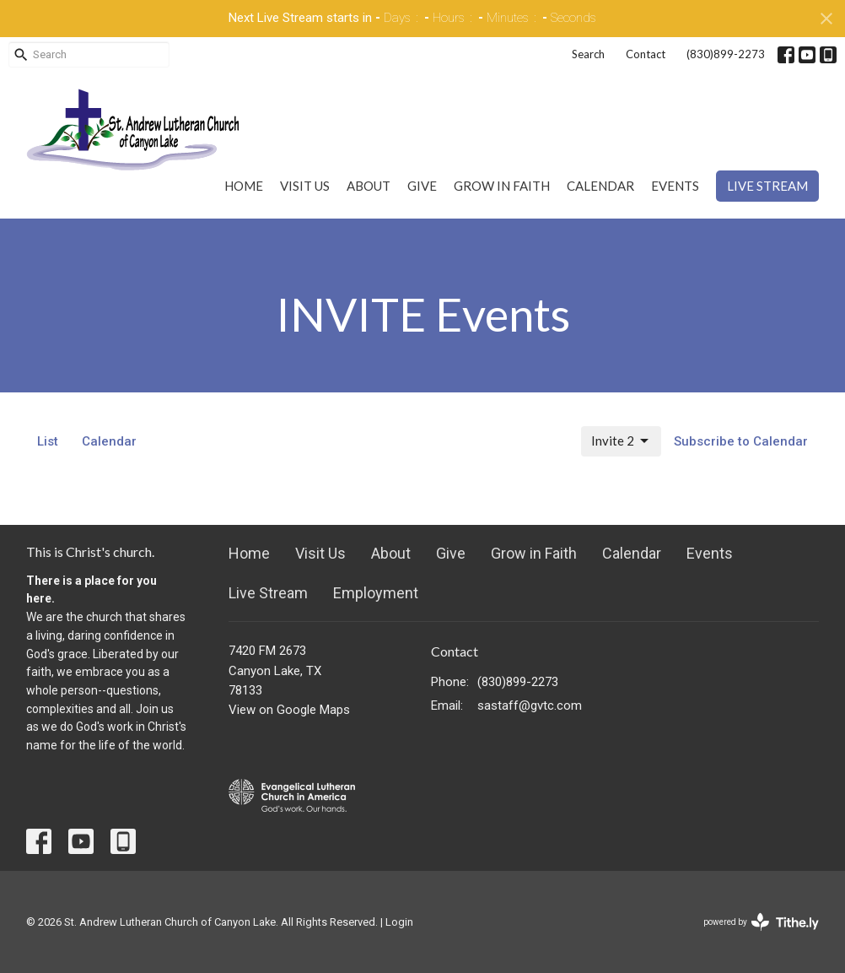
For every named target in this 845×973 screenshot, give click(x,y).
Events (675, 185)
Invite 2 (621, 441)
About (368, 185)
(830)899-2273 (725, 54)
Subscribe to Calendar (741, 441)
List (47, 441)
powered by (761, 922)
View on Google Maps (289, 709)
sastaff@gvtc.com (529, 705)
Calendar (600, 185)
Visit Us (305, 185)
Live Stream (767, 185)
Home (243, 185)
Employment (375, 593)
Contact (645, 54)
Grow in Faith (502, 185)
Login (399, 922)
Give (422, 185)
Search (588, 54)
